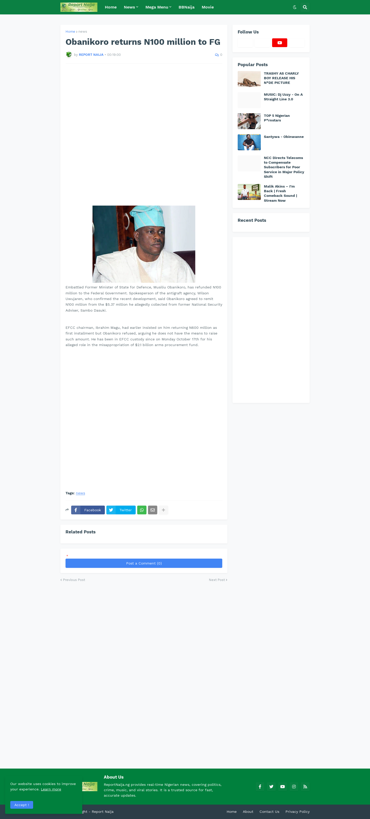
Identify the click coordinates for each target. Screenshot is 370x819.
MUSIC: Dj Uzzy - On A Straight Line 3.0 (283, 96)
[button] (294, 7)
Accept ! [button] (21, 805)
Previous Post (74, 580)
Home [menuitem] (111, 7)
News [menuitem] (129, 7)
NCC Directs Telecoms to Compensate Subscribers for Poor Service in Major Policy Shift (284, 167)
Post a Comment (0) (144, 563)
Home (70, 31)
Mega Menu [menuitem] (156, 7)
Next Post (217, 580)
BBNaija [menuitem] (187, 7)
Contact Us (269, 811)
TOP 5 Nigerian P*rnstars (277, 117)
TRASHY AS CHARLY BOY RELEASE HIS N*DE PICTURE (281, 78)
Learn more (51, 789)
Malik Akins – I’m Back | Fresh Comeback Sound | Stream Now (280, 193)
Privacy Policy (297, 811)
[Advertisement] (144, 134)
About (248, 811)
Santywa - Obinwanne (284, 137)
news (82, 31)
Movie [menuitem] (208, 7)
